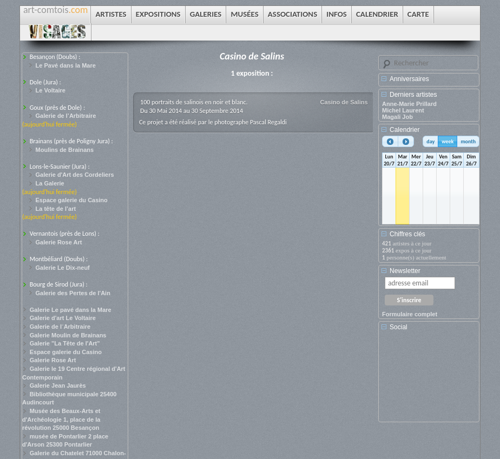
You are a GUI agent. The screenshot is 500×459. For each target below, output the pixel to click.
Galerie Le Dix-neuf (63, 267)
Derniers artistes (413, 94)
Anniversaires (409, 79)
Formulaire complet (409, 314)
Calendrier (404, 130)
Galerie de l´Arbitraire (60, 326)
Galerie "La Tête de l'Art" (65, 343)
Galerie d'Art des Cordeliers (75, 174)
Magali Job (397, 117)
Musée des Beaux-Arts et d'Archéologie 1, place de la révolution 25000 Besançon (61, 419)
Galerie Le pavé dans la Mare (70, 310)
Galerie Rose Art (59, 242)
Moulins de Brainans (65, 150)
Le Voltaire (50, 90)
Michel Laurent (403, 110)
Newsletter (405, 271)
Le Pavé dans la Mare (66, 65)
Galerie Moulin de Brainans (68, 335)
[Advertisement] (430, 380)
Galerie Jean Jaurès (58, 385)
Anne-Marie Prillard (409, 104)
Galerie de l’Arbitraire (66, 115)
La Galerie (50, 183)
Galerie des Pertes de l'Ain (73, 293)
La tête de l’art (56, 208)
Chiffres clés (407, 234)
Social (398, 327)
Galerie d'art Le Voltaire (63, 318)
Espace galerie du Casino (72, 200)
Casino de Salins (344, 102)
